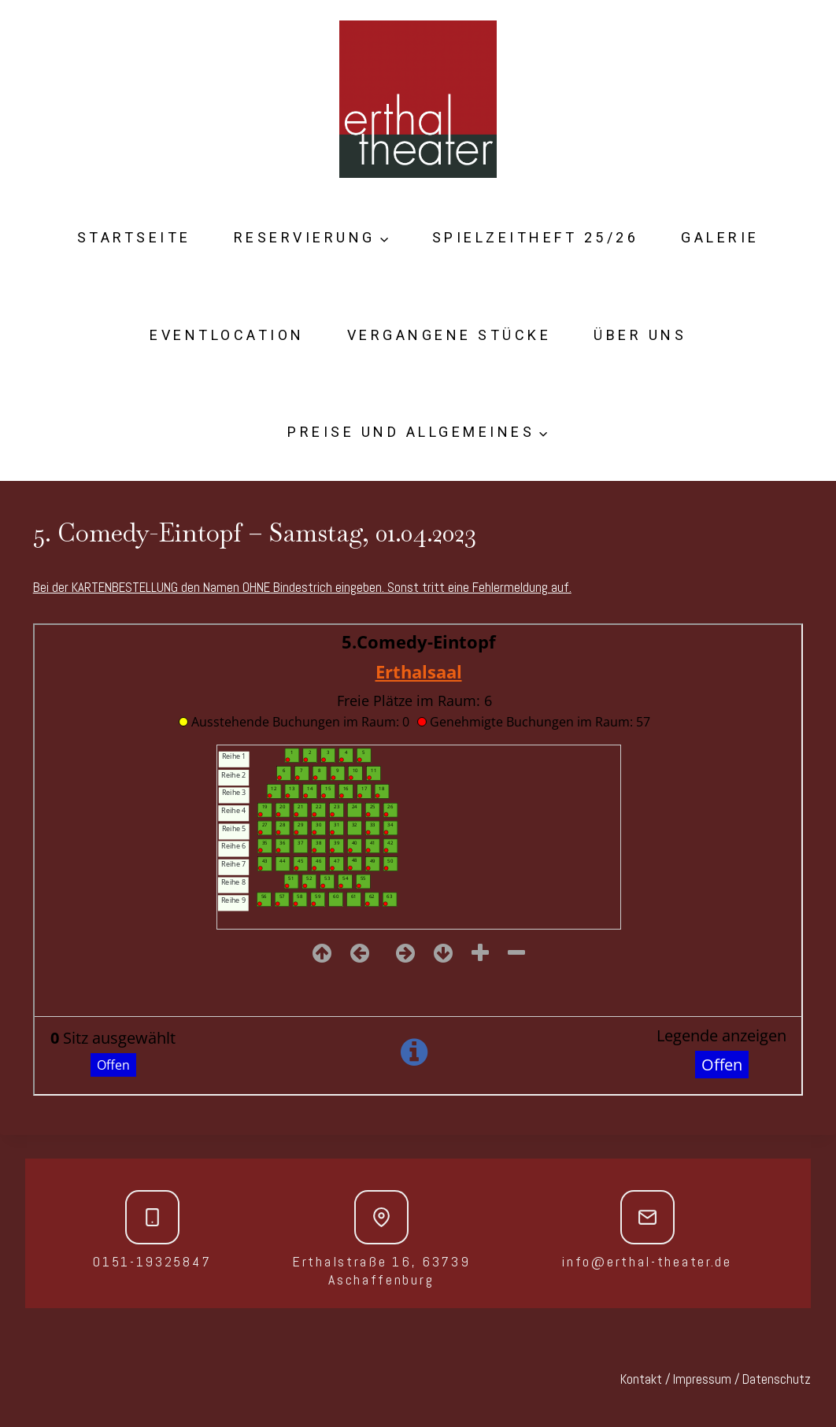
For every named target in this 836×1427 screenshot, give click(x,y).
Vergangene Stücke (449, 335)
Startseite (134, 237)
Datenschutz (776, 1379)
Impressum (702, 1379)
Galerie (720, 237)
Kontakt (641, 1379)
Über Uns (640, 335)
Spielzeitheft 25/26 (535, 237)
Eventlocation (227, 335)
